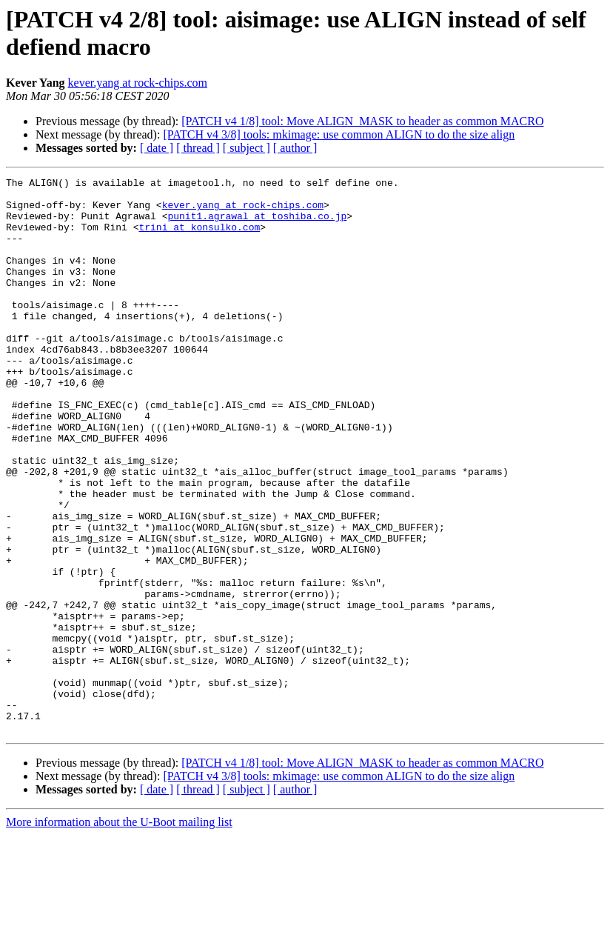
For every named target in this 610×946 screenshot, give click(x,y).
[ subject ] (246, 147)
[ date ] (156, 147)
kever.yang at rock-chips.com (137, 82)
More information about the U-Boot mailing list (119, 933)
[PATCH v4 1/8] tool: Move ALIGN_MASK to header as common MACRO (362, 121)
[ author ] (295, 147)
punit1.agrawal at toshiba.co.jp (256, 224)
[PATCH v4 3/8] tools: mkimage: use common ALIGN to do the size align (339, 134)
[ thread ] (198, 147)
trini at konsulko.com (199, 237)
